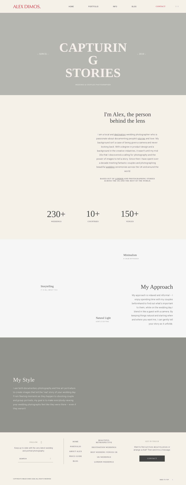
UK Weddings (104, 457)
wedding (110, 167)
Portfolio (93, 6)
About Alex (75, 451)
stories (141, 138)
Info (115, 6)
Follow (34, 442)
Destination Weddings (104, 447)
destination (120, 134)
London (119, 179)
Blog (134, 6)
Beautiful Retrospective (104, 441)
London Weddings (104, 462)
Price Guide (75, 456)
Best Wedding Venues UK (104, 452)
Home (71, 6)
